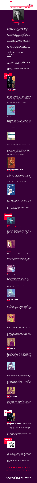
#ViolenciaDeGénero (10, 69)
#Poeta (21, 68)
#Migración (18, 68)
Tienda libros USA (8, 470)
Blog (31, 7)
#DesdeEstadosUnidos (25, 67)
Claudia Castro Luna (9, 102)
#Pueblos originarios (26, 68)
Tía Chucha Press (23, 102)
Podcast (13, 470)
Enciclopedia (16, 7)
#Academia (8, 67)
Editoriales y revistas (26, 7)
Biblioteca (20, 7)
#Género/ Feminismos (10, 68)
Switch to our (30, 5)
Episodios (12, 7)
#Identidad (15, 68)
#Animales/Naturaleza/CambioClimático (16, 67)
